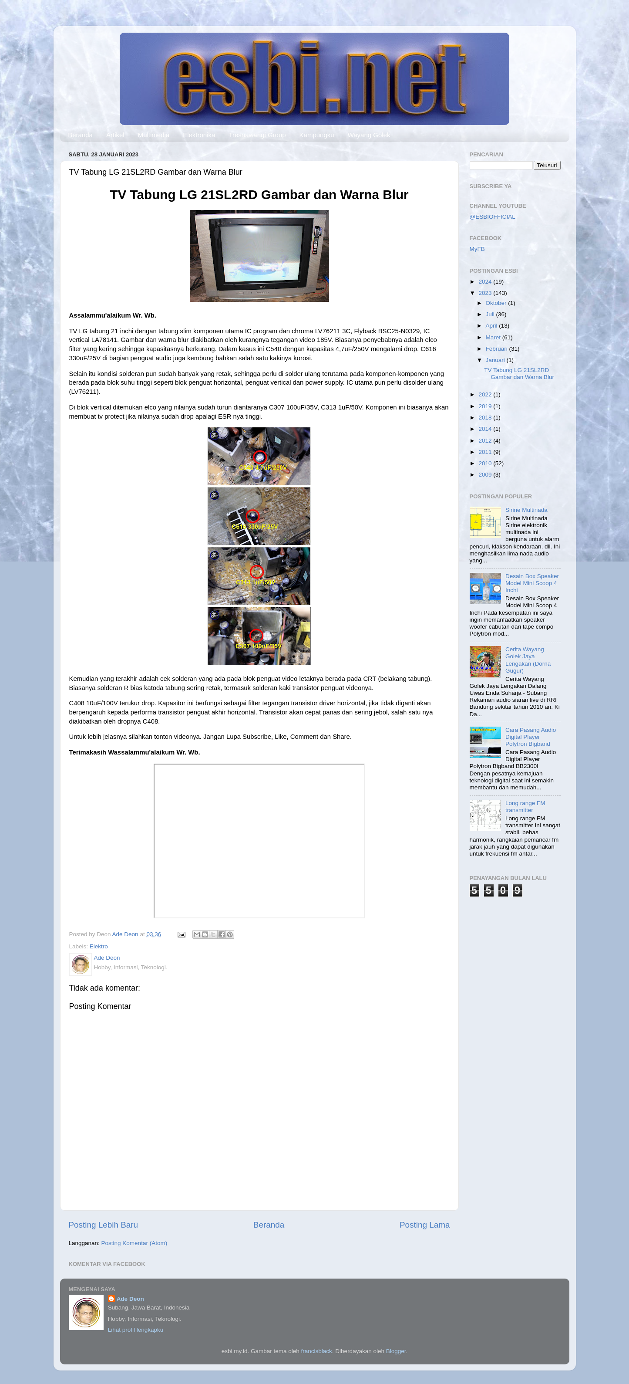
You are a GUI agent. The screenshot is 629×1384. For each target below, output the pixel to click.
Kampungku (316, 135)
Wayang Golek (369, 135)
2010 (485, 463)
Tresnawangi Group (257, 135)
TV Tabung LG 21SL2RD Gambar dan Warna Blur (519, 373)
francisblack (316, 1351)
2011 (485, 452)
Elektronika (199, 135)
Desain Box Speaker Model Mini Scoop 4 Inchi (532, 583)
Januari (496, 360)
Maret (494, 337)
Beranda (80, 135)
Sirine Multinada (526, 510)
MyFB (477, 249)
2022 (485, 394)
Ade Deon (130, 1299)
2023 (485, 293)
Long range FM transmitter (525, 806)
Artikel (115, 135)
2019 (485, 406)
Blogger (396, 1351)
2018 (485, 417)
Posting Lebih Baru (103, 1224)
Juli (491, 314)
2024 (485, 281)
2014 (485, 429)
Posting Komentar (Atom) (134, 1243)
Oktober (497, 303)
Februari (497, 348)
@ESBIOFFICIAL (492, 216)
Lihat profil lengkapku (136, 1329)
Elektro (99, 946)
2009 (485, 474)
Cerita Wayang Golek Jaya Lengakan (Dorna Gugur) (528, 660)
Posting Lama (425, 1224)
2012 (485, 440)
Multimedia (154, 135)
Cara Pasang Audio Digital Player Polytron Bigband (530, 737)
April (492, 325)
